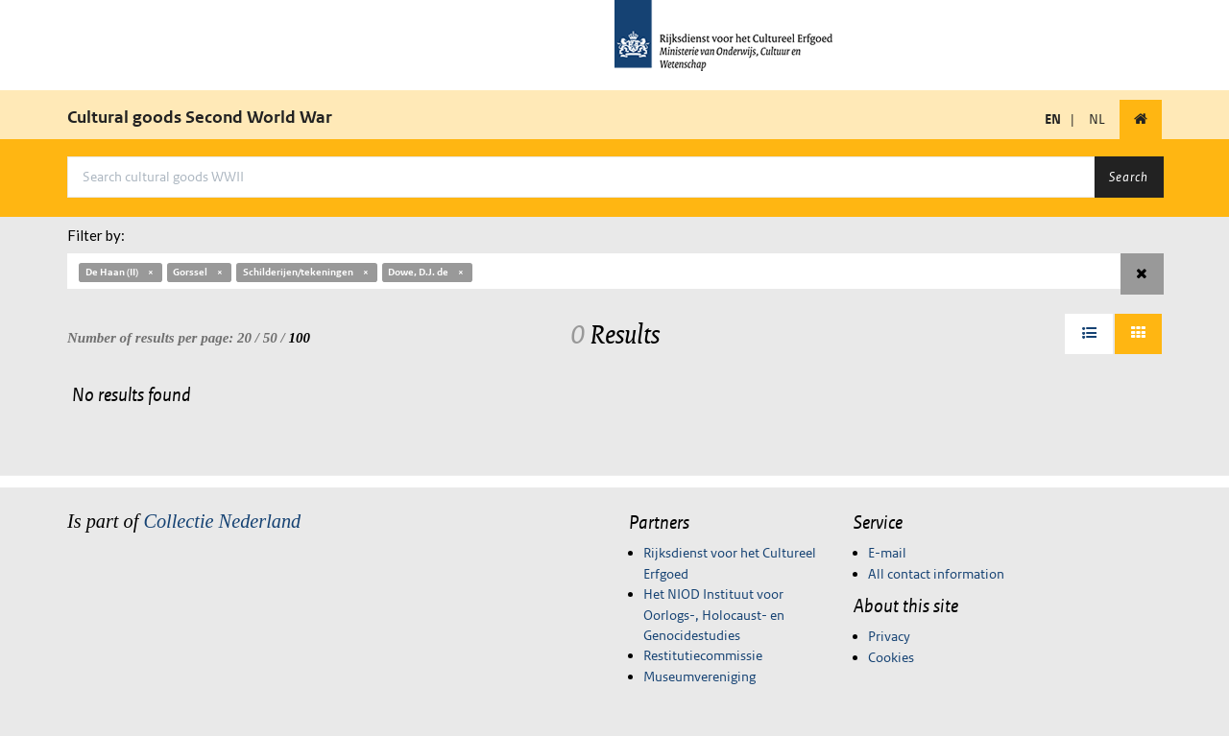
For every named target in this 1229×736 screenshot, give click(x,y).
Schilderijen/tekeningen (307, 272)
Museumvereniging (699, 676)
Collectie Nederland (222, 521)
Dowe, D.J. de (427, 272)
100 (299, 337)
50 (270, 337)
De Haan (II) (120, 272)
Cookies (891, 657)
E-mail (887, 552)
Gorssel (199, 272)
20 (244, 337)
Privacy (889, 636)
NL (1097, 119)
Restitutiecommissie (702, 655)
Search (1128, 176)
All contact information (936, 573)
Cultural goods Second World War (199, 117)
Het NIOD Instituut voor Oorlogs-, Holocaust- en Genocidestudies (713, 614)
